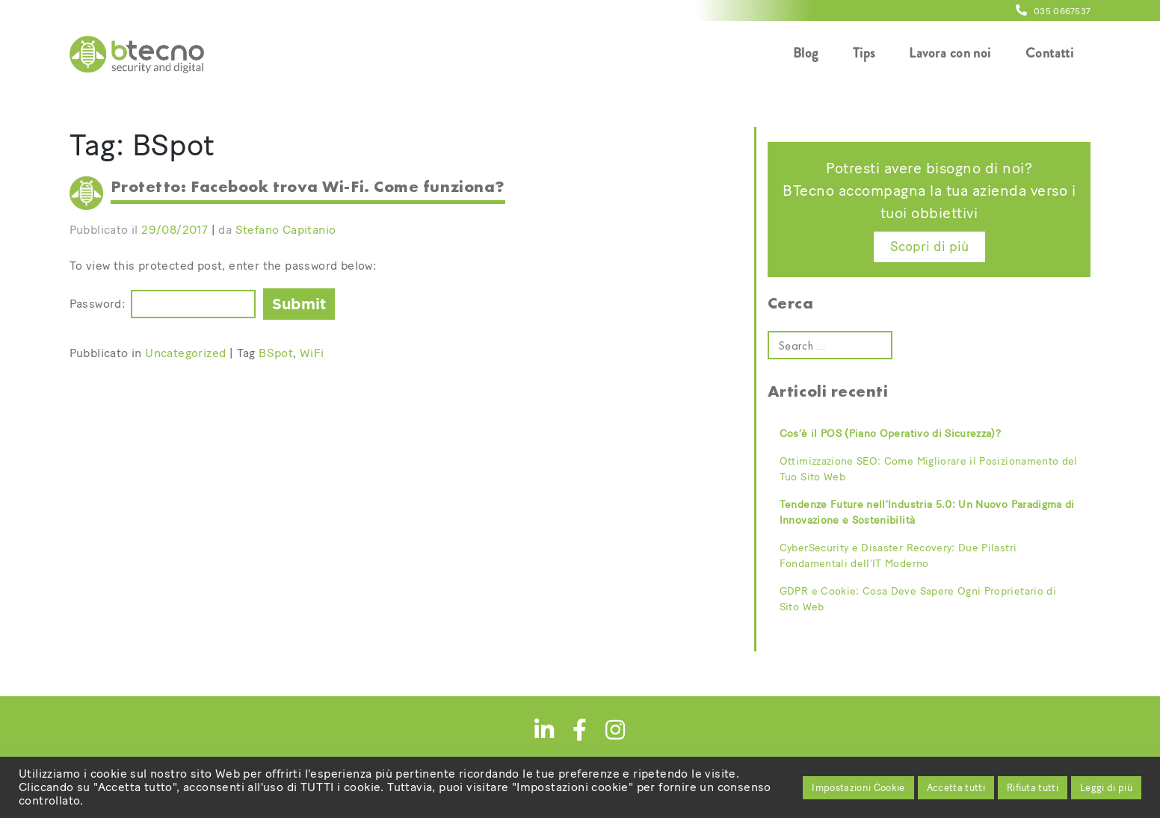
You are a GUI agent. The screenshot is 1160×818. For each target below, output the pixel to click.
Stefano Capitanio (285, 230)
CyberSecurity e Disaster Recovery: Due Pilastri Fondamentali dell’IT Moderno (898, 556)
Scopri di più (929, 246)
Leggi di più (1106, 787)
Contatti (1049, 53)
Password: (98, 304)
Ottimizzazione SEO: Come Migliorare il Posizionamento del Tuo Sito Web (929, 469)
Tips (864, 53)
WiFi (312, 353)
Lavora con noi (949, 53)
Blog (805, 53)
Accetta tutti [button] (956, 787)
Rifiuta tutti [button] (1032, 787)
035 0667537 (1053, 11)
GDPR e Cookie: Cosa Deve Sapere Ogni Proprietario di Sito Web (918, 599)
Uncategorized (185, 353)
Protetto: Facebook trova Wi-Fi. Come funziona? (308, 186)
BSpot (276, 353)
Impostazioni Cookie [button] (858, 787)
